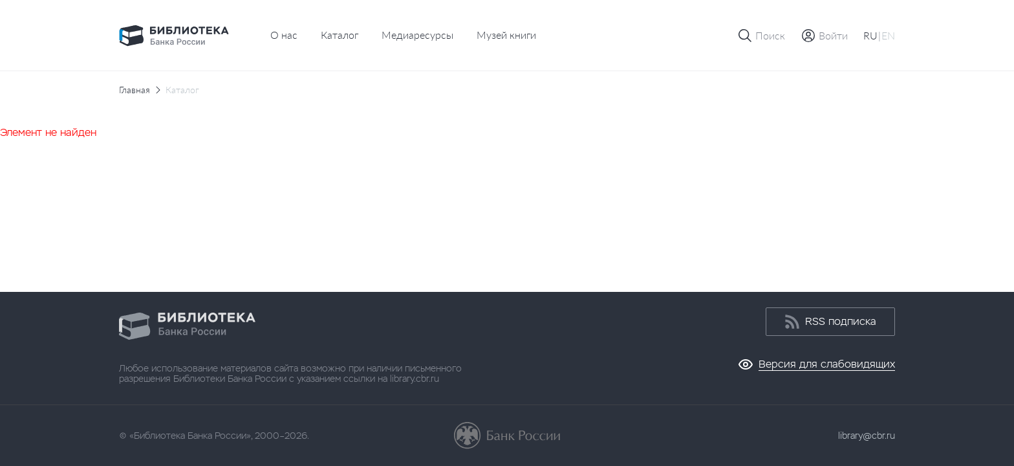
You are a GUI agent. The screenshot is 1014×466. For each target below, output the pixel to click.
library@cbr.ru (866, 435)
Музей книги (506, 34)
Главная (134, 90)
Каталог (339, 34)
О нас (283, 34)
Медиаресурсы (417, 34)
